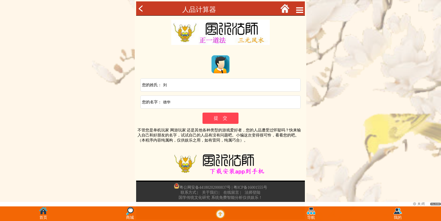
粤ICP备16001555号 (250, 187)
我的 (397, 216)
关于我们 (210, 192)
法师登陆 (252, 192)
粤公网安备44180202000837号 (205, 187)
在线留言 (231, 192)
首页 (43, 216)
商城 (130, 216)
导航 (311, 216)
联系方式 (188, 192)
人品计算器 (199, 9)
